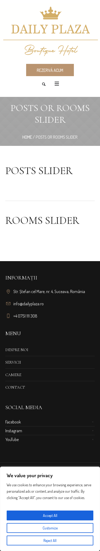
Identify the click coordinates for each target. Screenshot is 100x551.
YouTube (12, 439)
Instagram (13, 430)
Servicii (13, 362)
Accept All (50, 515)
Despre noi (16, 349)
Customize (50, 528)
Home (27, 137)
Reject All (50, 540)
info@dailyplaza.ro (28, 303)
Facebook (13, 422)
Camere (13, 374)
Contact (15, 387)
